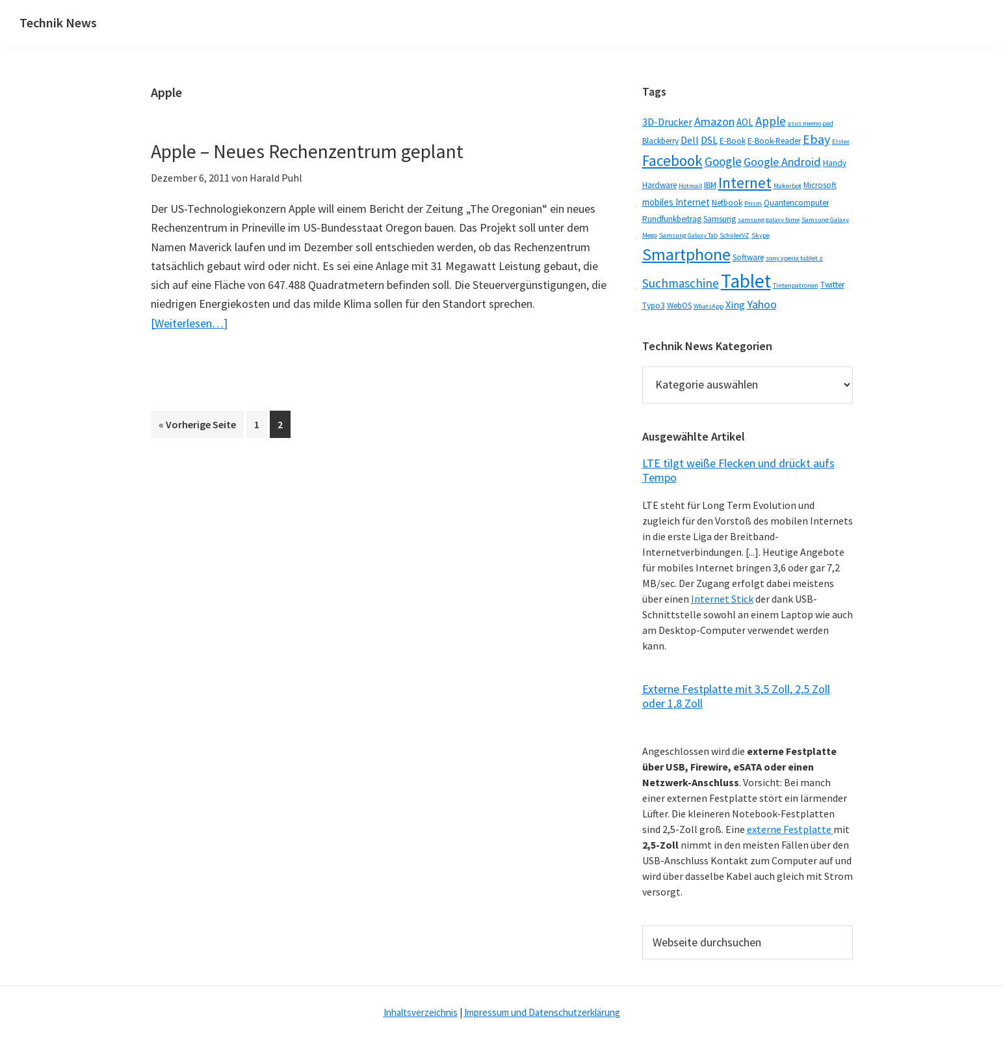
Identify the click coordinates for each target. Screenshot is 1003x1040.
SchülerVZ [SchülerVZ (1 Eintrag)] (734, 235)
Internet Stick (722, 598)
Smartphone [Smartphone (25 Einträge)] (686, 254)
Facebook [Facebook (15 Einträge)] (672, 160)
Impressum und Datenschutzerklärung (542, 1012)
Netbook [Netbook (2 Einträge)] (727, 202)
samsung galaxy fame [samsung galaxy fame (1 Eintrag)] (769, 219)
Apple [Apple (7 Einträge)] (770, 121)
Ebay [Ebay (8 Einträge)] (816, 139)
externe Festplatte (790, 829)
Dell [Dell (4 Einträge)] (690, 139)
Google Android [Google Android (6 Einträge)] (782, 161)
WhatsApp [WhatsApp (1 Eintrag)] (708, 306)
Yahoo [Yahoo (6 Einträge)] (762, 304)
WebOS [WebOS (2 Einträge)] (679, 305)
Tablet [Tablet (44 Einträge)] (746, 281)
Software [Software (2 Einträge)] (748, 257)
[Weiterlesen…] (189, 323)
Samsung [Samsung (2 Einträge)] (719, 219)
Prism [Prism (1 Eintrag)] (753, 203)
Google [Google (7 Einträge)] (723, 161)
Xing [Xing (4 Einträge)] (735, 304)
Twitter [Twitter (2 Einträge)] (832, 284)
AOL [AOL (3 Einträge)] (744, 122)
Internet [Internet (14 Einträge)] (745, 183)
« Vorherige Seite (201, 423)
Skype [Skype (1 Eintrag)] (760, 235)
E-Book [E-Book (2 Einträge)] (733, 140)
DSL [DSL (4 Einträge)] (709, 139)
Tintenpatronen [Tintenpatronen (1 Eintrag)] (795, 285)
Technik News (58, 22)
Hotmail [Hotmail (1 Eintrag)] (690, 186)
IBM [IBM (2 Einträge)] (710, 185)
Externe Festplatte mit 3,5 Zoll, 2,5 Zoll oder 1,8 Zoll (736, 696)
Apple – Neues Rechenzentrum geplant (307, 151)
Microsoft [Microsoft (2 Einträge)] (820, 185)
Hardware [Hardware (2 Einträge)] (659, 185)
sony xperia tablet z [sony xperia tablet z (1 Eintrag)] (794, 258)
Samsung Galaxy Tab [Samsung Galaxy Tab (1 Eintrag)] (688, 235)
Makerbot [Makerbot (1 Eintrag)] (787, 186)
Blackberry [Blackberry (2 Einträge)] (660, 140)
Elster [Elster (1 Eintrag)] (841, 141)
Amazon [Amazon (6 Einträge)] (714, 121)
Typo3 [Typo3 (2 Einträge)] (653, 305)
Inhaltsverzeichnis (421, 1012)
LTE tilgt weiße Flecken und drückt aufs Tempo (738, 470)
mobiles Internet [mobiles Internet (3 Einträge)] (676, 202)
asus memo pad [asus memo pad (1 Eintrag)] (810, 123)
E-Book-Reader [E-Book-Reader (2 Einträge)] (774, 140)
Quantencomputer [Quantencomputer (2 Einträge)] (796, 202)
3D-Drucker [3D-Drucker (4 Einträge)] (667, 121)
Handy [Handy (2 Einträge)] (834, 163)
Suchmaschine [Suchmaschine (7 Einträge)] (680, 283)
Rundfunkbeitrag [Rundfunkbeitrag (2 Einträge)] (671, 219)
